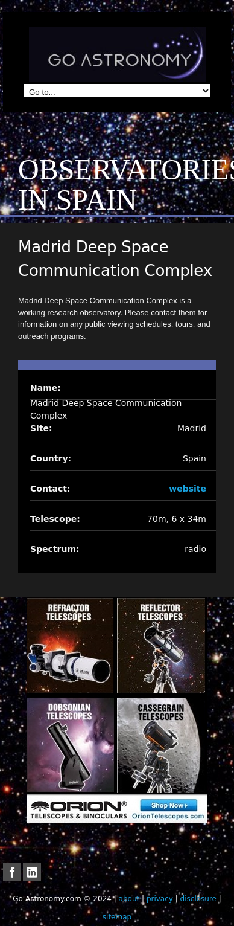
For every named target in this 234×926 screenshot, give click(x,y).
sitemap (117, 917)
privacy (160, 899)
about (129, 899)
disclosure (198, 899)
